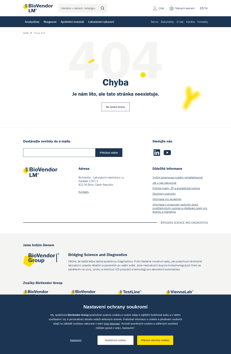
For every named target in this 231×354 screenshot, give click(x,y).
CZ (201, 8)
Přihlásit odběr (109, 152)
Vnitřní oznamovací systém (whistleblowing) (177, 177)
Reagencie (50, 22)
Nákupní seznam (185, 8)
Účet (161, 8)
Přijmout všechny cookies (155, 340)
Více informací (112, 323)
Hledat (102, 8)
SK (206, 8)
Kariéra (190, 21)
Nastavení (75, 340)
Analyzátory (32, 22)
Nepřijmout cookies (115, 340)
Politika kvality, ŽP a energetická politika (176, 188)
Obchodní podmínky (164, 193)
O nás (180, 21)
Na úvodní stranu (115, 106)
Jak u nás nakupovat (164, 183)
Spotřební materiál (72, 22)
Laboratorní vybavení (101, 22)
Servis (154, 21)
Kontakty (202, 21)
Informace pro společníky (167, 199)
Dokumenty (167, 21)
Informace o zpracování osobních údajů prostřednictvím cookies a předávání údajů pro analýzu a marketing (179, 208)
